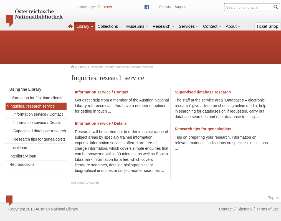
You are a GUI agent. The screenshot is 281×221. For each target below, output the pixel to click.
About (233, 26)
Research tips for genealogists (39, 139)
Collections (110, 26)
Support (180, 7)
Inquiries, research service (31, 106)
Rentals (165, 7)
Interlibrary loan (22, 156)
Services (189, 26)
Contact (212, 26)
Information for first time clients (35, 98)
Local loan (18, 148)
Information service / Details (37, 122)
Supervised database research (39, 131)
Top (273, 197)
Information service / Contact (38, 114)
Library (85, 26)
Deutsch (105, 7)
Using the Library (102, 66)
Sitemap (244, 209)
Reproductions (21, 164)
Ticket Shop (267, 26)
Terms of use (268, 209)
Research (163, 26)
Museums (137, 26)
